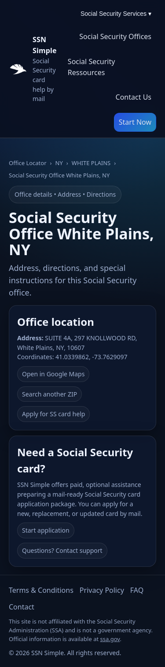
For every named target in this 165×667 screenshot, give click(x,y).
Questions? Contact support (62, 550)
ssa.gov (110, 639)
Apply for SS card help (53, 414)
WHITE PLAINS (91, 163)
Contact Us (133, 97)
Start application (46, 530)
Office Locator (28, 163)
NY (59, 163)
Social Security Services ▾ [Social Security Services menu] (116, 13)
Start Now (135, 122)
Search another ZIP (49, 394)
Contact (21, 607)
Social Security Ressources (91, 67)
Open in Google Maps (53, 374)
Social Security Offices (115, 36)
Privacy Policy (102, 590)
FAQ (136, 590)
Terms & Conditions (41, 590)
